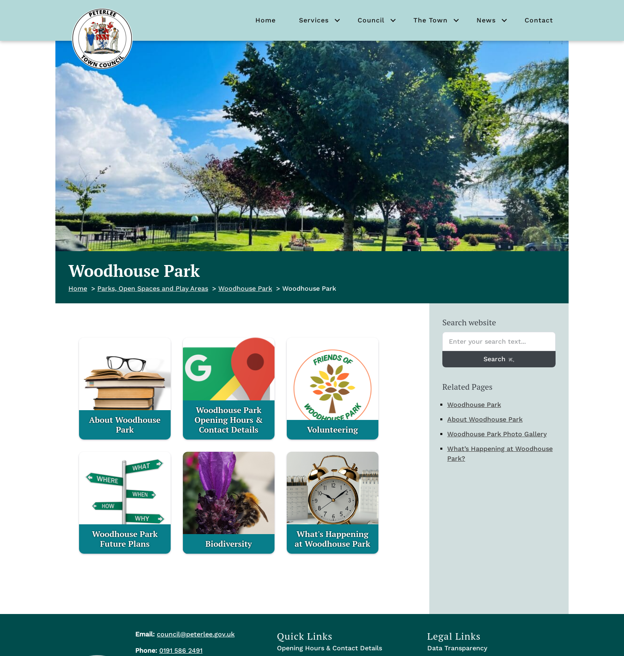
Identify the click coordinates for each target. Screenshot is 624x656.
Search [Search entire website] (498, 359)
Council (371, 20)
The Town (430, 20)
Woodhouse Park (474, 405)
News (486, 20)
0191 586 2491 (180, 650)
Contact (539, 20)
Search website (469, 322)
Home (265, 20)
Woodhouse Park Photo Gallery (497, 434)
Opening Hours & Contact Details (329, 648)
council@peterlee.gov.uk (196, 634)
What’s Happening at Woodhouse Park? (500, 453)
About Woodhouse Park (485, 419)
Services (314, 20)
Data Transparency (457, 648)
